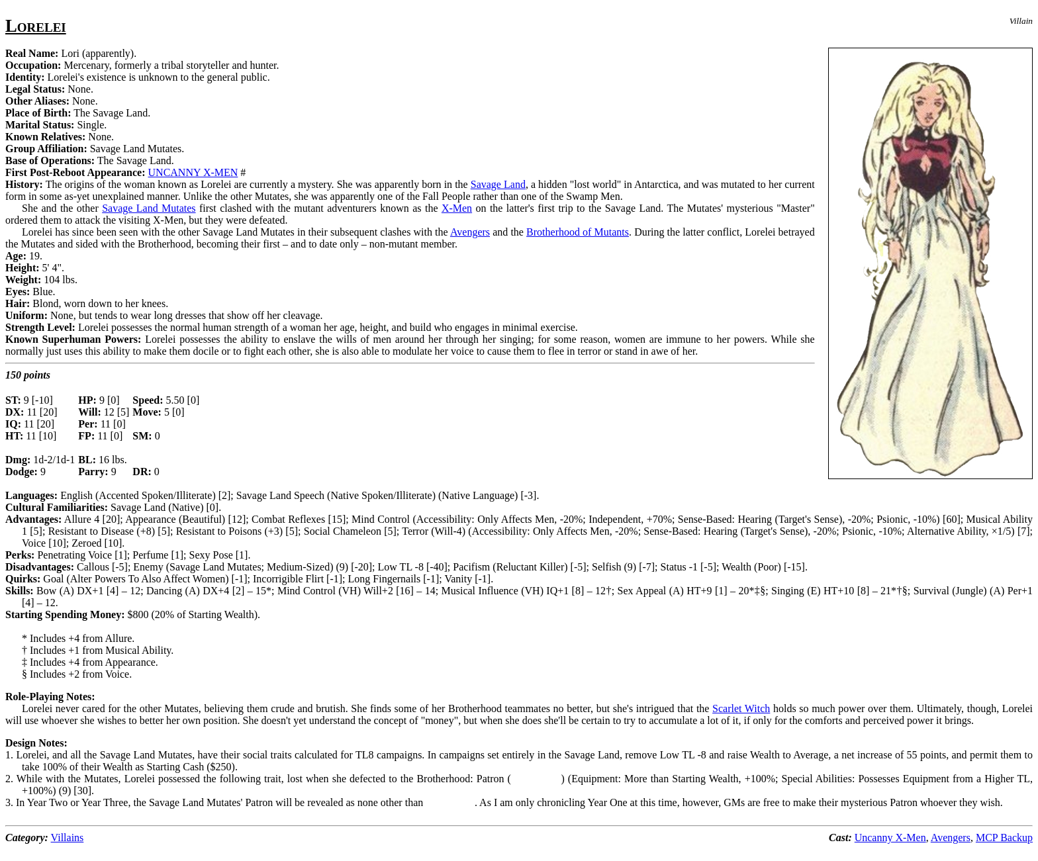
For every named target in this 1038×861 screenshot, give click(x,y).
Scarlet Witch (741, 708)
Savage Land (498, 184)
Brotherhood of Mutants (577, 232)
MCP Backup (1004, 837)
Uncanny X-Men (890, 837)
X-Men (457, 208)
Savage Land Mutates (148, 208)
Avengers (470, 232)
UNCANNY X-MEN (193, 172)
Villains (67, 837)
